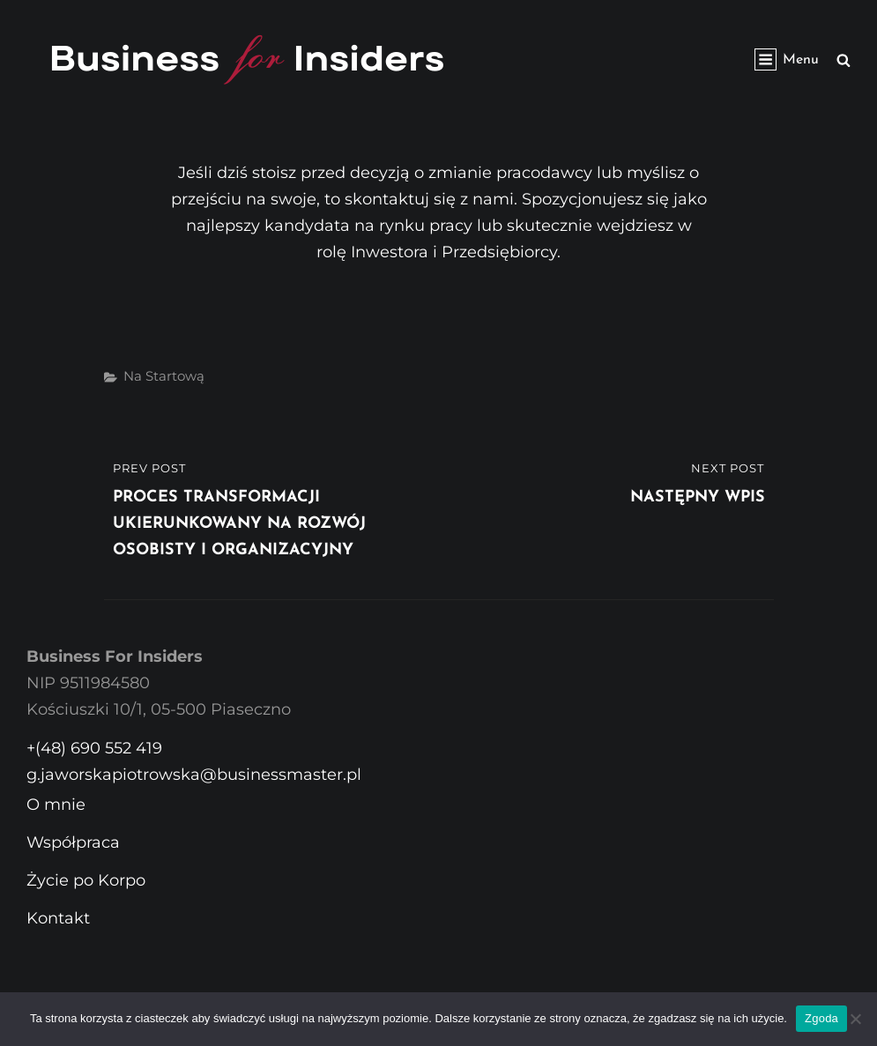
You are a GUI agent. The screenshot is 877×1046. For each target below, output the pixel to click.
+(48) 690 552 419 (94, 748)
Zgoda (821, 1018)
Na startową (163, 375)
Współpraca (73, 842)
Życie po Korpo (85, 880)
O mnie (55, 804)
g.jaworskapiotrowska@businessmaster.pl (193, 774)
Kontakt (58, 918)
